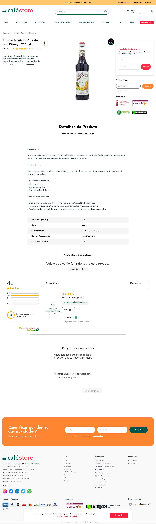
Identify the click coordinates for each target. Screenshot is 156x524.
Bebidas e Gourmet (70, 472)
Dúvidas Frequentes (102, 476)
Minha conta (132, 463)
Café (65, 460)
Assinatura (98, 487)
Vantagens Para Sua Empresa (105, 466)
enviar (146, 67)
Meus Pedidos (123, 2)
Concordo (119, 515)
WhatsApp (6, 485)
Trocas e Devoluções (102, 485)
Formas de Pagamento (102, 479)
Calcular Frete (122, 80)
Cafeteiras (67, 463)
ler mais (30, 64)
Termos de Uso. (98, 436)
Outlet (66, 481)
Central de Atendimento (103, 473)
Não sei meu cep (121, 91)
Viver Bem (67, 475)
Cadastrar (138, 430)
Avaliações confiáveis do (29, 329)
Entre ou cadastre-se (139, 13)
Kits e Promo (68, 469)
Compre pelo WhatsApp (143, 2)
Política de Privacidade (103, 463)
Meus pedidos (133, 460)
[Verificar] (96, 507)
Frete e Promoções (101, 482)
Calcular (148, 86)
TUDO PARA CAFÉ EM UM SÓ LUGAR (78, 2)
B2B (65, 478)
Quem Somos (99, 460)
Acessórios (67, 466)
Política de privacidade (69, 516)
